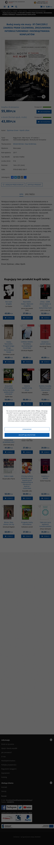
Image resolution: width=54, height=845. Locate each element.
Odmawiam (26, 429)
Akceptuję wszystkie (27, 435)
